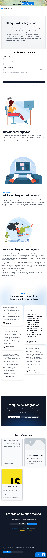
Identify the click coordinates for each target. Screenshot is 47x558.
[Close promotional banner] (46, 1)
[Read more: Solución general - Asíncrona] (12, 484)
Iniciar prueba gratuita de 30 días (18, 523)
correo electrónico (21, 40)
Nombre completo (7, 56)
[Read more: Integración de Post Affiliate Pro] (35, 452)
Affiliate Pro (27, 204)
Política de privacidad (34, 85)
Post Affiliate (31, 27)
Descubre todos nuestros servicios (30, 417)
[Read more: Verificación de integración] (12, 452)
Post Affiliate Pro (12, 200)
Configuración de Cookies (9, 553)
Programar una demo (31, 523)
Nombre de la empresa (8, 67)
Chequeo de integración (14, 417)
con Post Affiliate (11, 354)
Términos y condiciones (24, 85)
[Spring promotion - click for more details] (23, 3)
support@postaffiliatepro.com (29, 270)
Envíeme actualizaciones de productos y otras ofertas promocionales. (17, 72)
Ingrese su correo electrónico (9, 61)
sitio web (7, 258)
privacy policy (12, 548)
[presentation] (12, 77)
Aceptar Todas (7, 551)
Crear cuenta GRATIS (24, 82)
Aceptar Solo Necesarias (17, 551)
